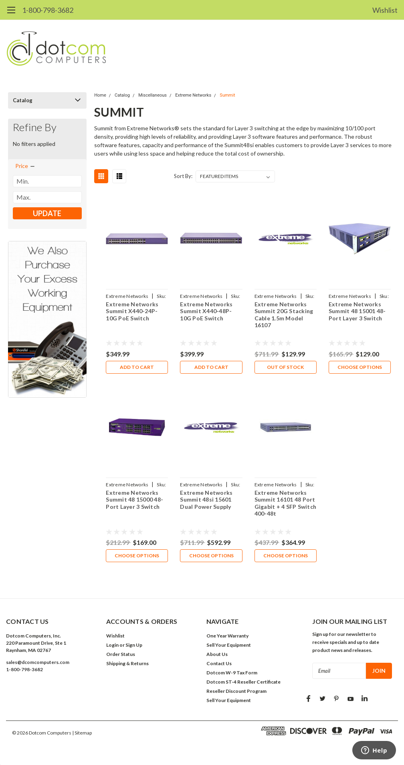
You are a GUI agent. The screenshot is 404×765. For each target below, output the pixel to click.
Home (100, 95)
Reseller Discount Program (236, 691)
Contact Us (219, 663)
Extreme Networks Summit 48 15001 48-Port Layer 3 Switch (357, 311)
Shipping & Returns (127, 663)
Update (47, 213)
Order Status (120, 654)
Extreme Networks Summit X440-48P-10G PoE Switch (206, 311)
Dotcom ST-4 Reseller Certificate (243, 682)
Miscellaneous (152, 95)
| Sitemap (82, 733)
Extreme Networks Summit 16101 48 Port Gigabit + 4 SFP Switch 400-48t (286, 503)
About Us (217, 654)
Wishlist (385, 10)
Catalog (22, 100)
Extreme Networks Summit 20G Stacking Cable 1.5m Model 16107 (284, 315)
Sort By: (183, 176)
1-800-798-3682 (47, 10)
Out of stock (285, 367)
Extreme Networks (193, 95)
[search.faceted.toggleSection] (25, 166)
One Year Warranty (227, 636)
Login (112, 645)
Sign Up (133, 645)
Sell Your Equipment (228, 645)
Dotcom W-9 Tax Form (231, 673)
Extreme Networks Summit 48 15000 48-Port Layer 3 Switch (134, 499)
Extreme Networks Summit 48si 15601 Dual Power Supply (206, 499)
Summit (227, 95)
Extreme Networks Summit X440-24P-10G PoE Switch (132, 311)
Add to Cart (137, 367)
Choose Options (359, 367)
